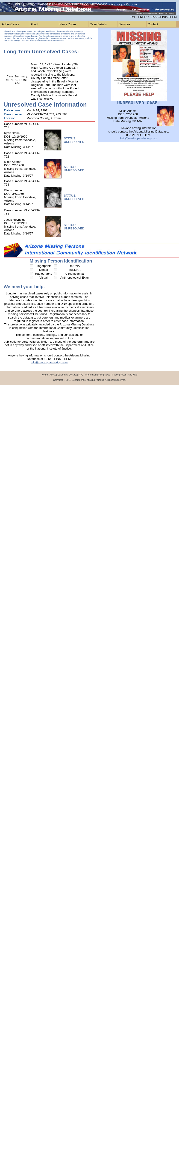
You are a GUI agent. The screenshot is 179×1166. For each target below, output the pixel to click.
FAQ (81, 374)
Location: (10, 118)
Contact (153, 24)
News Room (67, 24)
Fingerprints (44, 266)
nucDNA (74, 269)
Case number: (13, 114)
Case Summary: (17, 76)
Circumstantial (74, 273)
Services (124, 24)
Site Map (132, 374)
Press (123, 374)
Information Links (94, 374)
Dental (43, 269)
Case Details (98, 24)
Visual (43, 277)
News (107, 374)
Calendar (62, 374)
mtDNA (75, 266)
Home (45, 374)
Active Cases (10, 24)
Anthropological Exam (74, 277)
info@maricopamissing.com (49, 362)
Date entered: (13, 110)
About (34, 24)
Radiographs (43, 273)
